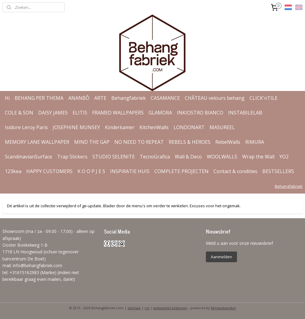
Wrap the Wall (258, 156)
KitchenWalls (154, 127)
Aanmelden (221, 256)
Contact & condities (235, 171)
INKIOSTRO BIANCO (200, 112)
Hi (7, 98)
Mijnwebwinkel (223, 308)
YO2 (284, 156)
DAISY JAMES (53, 112)
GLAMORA (160, 112)
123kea (13, 171)
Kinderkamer (120, 127)
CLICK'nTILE (263, 98)
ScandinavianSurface (28, 156)
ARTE (100, 98)
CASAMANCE (165, 98)
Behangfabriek (128, 98)
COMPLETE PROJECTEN (181, 171)
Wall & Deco (188, 156)
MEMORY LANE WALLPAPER (37, 142)
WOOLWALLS (222, 156)
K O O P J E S (91, 171)
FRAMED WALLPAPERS (118, 112)
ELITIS (80, 112)
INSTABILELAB (245, 112)
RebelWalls (227, 142)
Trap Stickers (72, 156)
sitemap (134, 308)
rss (147, 308)
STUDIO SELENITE (113, 156)
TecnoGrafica (155, 156)
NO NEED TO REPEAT (139, 142)
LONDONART (189, 127)
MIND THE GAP (91, 142)
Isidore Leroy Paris (26, 127)
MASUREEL (222, 127)
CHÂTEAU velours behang (215, 98)
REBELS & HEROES (189, 142)
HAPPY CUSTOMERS (49, 171)
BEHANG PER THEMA (39, 98)
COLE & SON (19, 112)
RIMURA (254, 142)
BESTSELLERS (278, 171)
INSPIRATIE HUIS (129, 171)
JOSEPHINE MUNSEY (76, 127)
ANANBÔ (78, 98)
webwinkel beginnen (170, 308)
